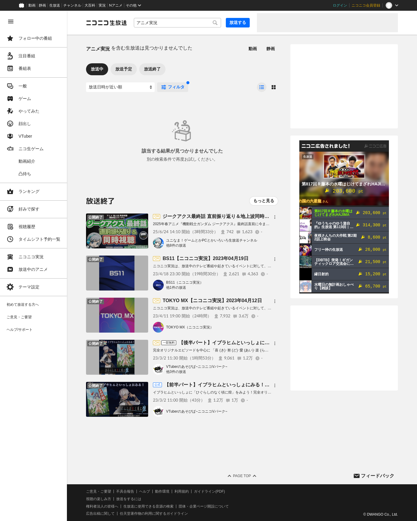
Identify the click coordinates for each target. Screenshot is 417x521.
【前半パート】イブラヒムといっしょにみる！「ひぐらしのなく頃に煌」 (243, 384)
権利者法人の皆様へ (102, 506)
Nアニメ (115, 5)
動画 (32, 5)
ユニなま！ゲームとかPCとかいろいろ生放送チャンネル (211, 240)
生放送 (54, 5)
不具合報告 (125, 491)
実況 (102, 5)
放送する (237, 22)
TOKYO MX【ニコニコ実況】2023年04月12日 (212, 300)
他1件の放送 (176, 287)
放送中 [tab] (97, 69)
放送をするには (128, 499)
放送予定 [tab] (123, 69)
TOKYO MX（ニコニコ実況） (190, 327)
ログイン (340, 5)
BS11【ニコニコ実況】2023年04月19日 (205, 258)
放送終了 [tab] (152, 69)
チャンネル (72, 5)
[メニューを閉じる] (11, 21)
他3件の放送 (176, 372)
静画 (42, 5)
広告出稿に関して (100, 513)
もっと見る (263, 200)
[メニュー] (274, 217)
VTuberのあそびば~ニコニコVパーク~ (196, 367)
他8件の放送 (176, 245)
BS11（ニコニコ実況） (184, 282)
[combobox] (177, 22)
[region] (33, 266)
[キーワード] (177, 22)
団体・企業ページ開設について (204, 506)
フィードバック (377, 475)
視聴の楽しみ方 (98, 499)
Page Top (242, 476)
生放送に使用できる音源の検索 (148, 506)
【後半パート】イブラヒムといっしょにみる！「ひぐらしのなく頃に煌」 (257, 342)
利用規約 (181, 491)
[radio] (261, 87)
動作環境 (162, 491)
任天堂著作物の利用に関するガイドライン (154, 513)
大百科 (90, 5)
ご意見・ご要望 (98, 491)
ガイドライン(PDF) (209, 491)
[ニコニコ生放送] (106, 22)
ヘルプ (144, 491)
